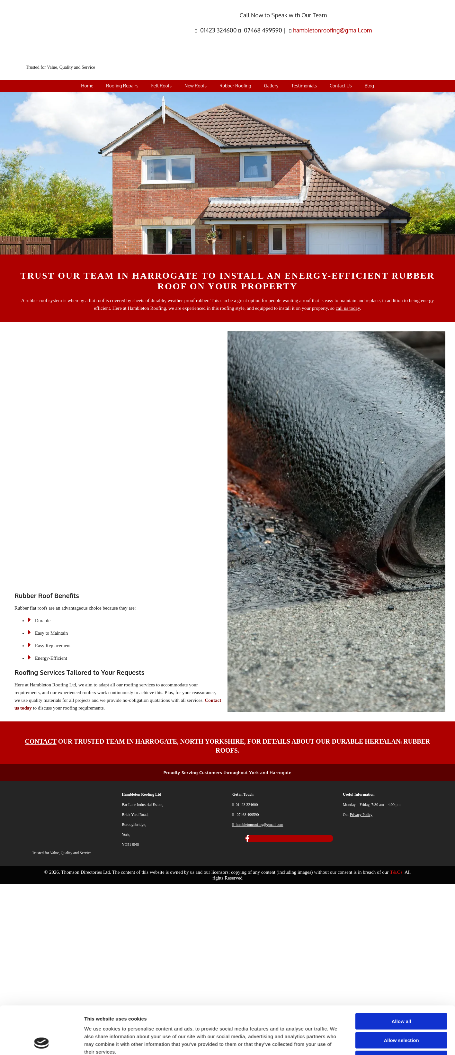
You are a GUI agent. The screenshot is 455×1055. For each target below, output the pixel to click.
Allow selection (401, 950)
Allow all (401, 931)
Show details (337, 997)
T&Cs (396, 872)
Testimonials (304, 85)
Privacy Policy (361, 814)
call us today (348, 308)
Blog (369, 85)
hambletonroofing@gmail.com (332, 30)
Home (87, 85)
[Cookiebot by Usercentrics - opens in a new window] (41, 997)
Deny (401, 969)
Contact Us (341, 85)
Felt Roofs (161, 85)
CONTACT (41, 741)
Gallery (271, 85)
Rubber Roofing (235, 85)
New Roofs (195, 85)
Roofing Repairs (122, 85)
